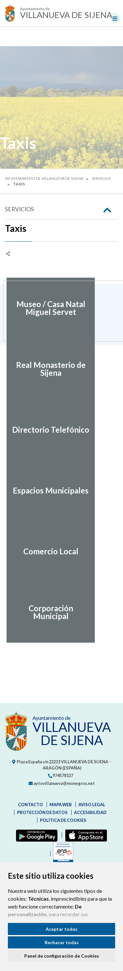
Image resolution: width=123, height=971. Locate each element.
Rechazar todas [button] (62, 942)
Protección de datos (42, 812)
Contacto (30, 804)
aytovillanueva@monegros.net (62, 783)
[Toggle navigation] (115, 18)
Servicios (101, 178)
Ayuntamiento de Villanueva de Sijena (44, 178)
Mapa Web (61, 804)
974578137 (60, 775)
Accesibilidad (90, 812)
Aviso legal (91, 804)
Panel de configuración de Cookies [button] (61, 956)
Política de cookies (63, 820)
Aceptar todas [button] (61, 929)
